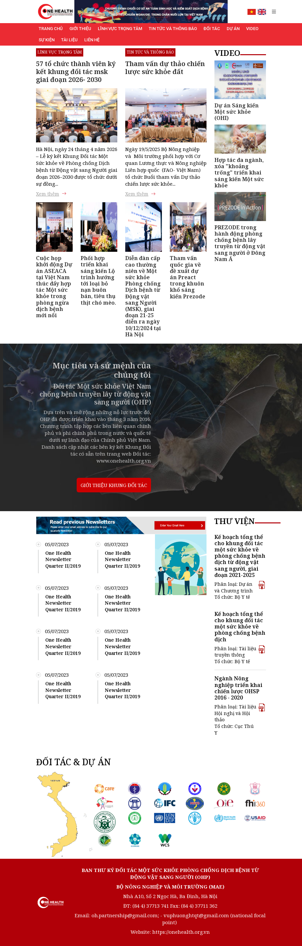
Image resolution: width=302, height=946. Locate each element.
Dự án (233, 28)
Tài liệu (69, 39)
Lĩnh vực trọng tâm (120, 28)
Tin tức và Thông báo (173, 28)
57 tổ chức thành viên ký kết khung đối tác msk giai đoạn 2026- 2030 (76, 71)
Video (252, 28)
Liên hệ (91, 39)
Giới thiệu (80, 28)
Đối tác (212, 28)
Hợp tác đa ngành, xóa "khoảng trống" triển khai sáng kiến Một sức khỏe (239, 172)
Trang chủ (51, 28)
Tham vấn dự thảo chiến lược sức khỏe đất (165, 67)
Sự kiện (47, 39)
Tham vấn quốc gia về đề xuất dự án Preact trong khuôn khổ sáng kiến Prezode (187, 277)
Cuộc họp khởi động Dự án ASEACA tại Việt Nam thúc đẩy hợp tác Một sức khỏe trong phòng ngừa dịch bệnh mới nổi (54, 286)
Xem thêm (51, 194)
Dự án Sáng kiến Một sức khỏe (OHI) (236, 112)
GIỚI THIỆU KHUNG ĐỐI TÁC (114, 485)
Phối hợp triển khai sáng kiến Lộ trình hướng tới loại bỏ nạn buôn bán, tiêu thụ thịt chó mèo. (98, 280)
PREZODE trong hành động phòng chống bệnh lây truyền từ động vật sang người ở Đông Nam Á (239, 243)
